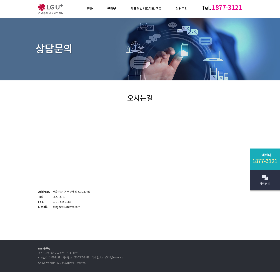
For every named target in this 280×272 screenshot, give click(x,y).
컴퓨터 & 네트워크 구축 (145, 9)
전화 (90, 9)
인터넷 (111, 9)
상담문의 (182, 9)
